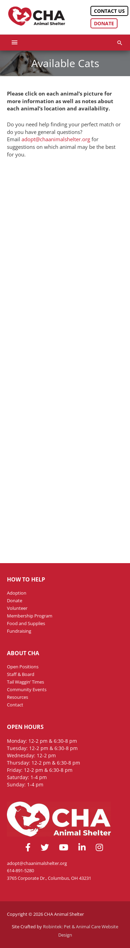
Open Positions (22, 666)
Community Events (26, 689)
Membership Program (29, 616)
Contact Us (109, 11)
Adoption (16, 593)
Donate (104, 23)
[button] (119, 42)
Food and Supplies (26, 623)
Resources (17, 697)
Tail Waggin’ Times (25, 682)
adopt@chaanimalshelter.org (56, 139)
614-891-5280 (20, 870)
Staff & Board (20, 674)
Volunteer (17, 608)
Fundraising (19, 631)
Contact (15, 705)
